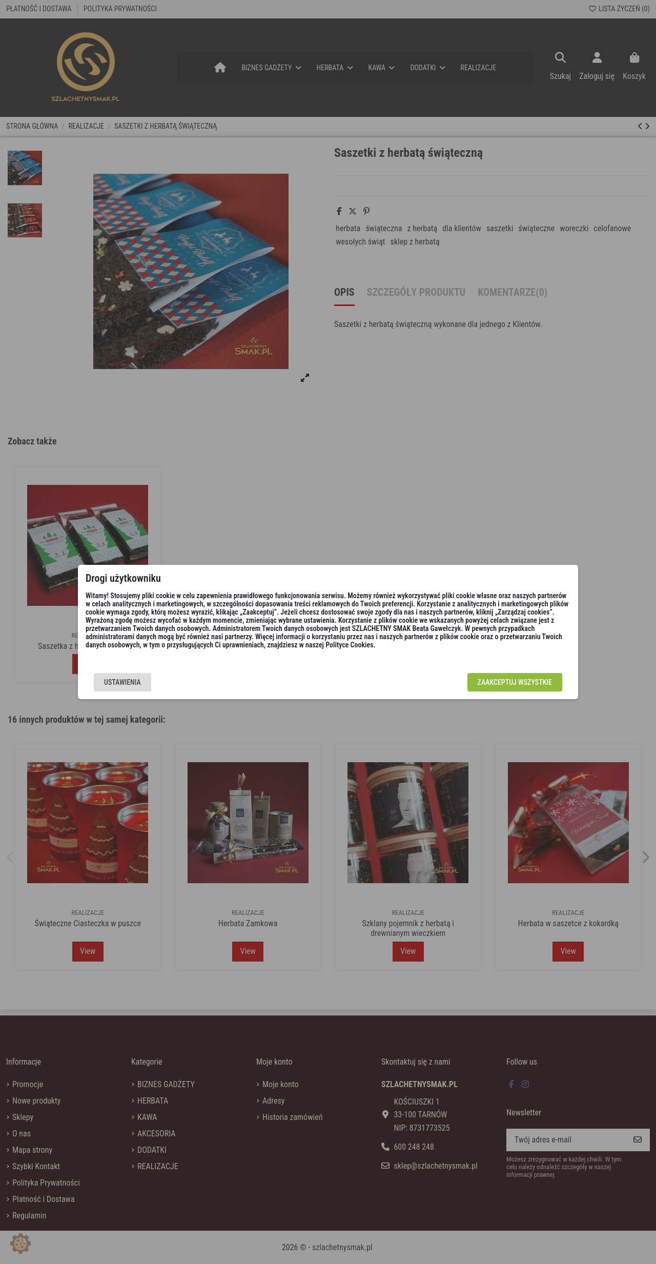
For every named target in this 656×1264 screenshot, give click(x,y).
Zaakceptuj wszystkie (515, 682)
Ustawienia (122, 682)
